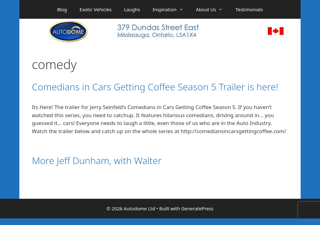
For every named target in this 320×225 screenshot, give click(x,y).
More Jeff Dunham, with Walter (97, 160)
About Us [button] (212, 9)
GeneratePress (197, 208)
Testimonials (249, 9)
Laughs (132, 9)
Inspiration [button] (171, 9)
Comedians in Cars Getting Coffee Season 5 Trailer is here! (155, 86)
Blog (62, 9)
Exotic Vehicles (96, 9)
